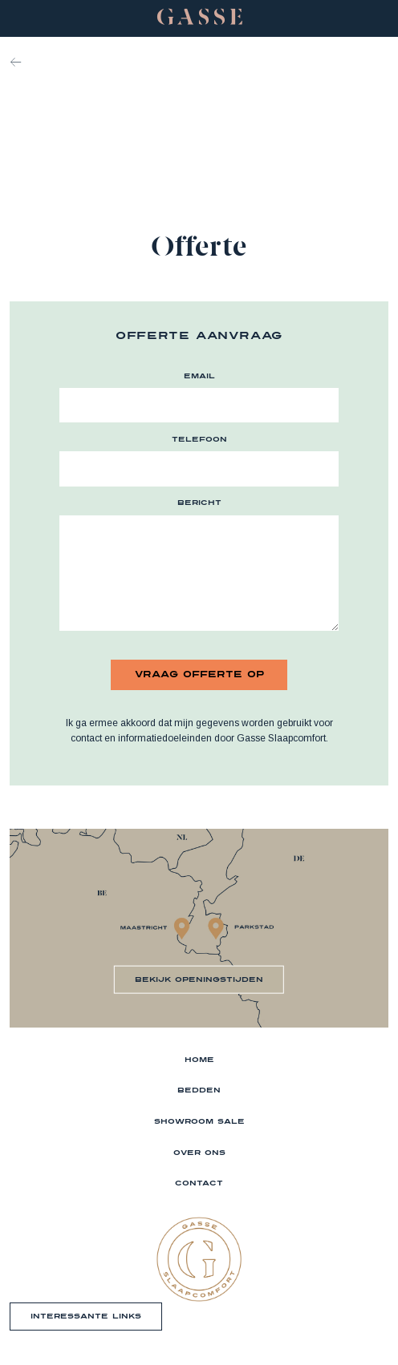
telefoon (199, 438)
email (199, 375)
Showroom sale (199, 1121)
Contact (199, 1182)
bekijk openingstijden (199, 979)
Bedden (199, 1089)
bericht (199, 502)
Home (199, 1059)
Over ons (199, 1152)
